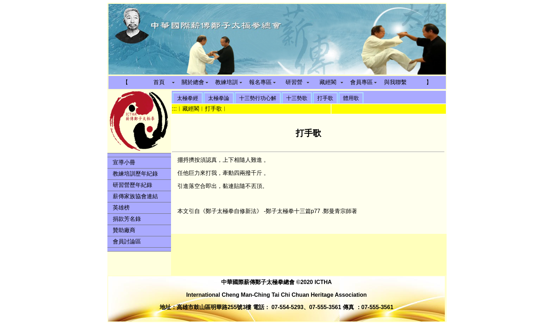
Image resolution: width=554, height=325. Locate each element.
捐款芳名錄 (127, 219)
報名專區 (260, 82)
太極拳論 (218, 98)
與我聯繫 (395, 82)
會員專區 (361, 82)
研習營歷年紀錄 (132, 185)
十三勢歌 (296, 98)
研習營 (293, 82)
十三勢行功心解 (257, 98)
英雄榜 (121, 208)
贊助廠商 (124, 230)
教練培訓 (226, 82)
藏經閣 (327, 82)
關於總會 (193, 82)
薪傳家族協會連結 (135, 196)
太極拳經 (187, 98)
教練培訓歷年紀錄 (135, 174)
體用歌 (351, 98)
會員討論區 (127, 241)
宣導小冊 (124, 162)
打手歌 (325, 98)
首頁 (159, 82)
